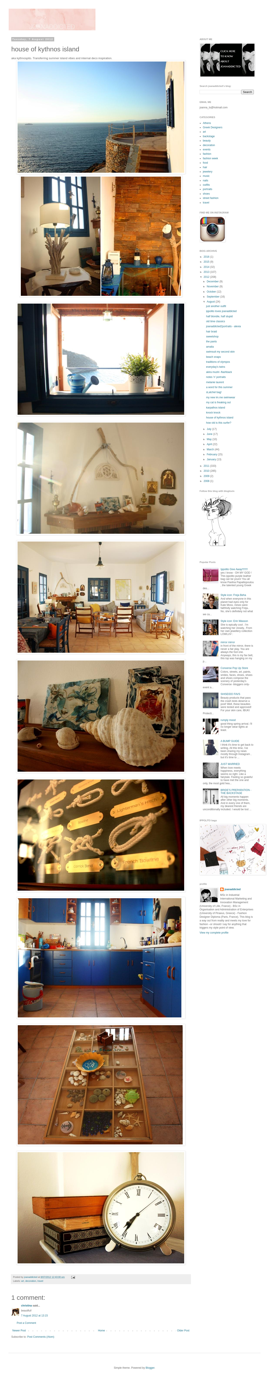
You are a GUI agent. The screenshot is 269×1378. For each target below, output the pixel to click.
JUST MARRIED (230, 764)
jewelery (207, 171)
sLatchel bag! (213, 392)
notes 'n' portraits (216, 377)
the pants (211, 341)
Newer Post (19, 1330)
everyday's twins (215, 366)
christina (26, 1305)
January (212, 459)
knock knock (213, 412)
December (213, 281)
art (22, 1281)
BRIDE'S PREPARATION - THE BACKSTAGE (236, 792)
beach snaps (213, 356)
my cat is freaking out (218, 402)
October (212, 291)
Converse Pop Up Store (234, 668)
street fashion (210, 198)
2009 (207, 476)
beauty (207, 140)
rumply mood (228, 720)
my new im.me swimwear (220, 397)
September (213, 296)
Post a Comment (26, 1322)
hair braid (211, 331)
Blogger (150, 1367)
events (206, 149)
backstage (209, 136)
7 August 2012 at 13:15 (34, 1315)
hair (205, 167)
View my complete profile (214, 932)
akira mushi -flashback (219, 372)
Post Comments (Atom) (40, 1336)
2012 (207, 276)
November (213, 286)
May (209, 439)
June (210, 434)
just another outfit (216, 306)
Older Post (183, 1330)
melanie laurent (215, 382)
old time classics (215, 321)
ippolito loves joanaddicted (221, 311)
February (212, 454)
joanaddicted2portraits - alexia (223, 326)
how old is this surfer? (218, 422)
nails (205, 180)
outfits (206, 184)
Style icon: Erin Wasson (234, 621)
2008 (207, 481)
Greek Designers (212, 127)
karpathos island (215, 407)
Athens (207, 123)
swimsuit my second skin (220, 351)
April (210, 444)
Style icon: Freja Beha (233, 595)
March (211, 449)
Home (101, 1330)
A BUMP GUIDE (230, 741)
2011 (207, 465)
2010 (207, 470)
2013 (207, 271)
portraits (207, 189)
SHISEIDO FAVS (230, 694)
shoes (206, 193)
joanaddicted (31, 1277)
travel (40, 1281)
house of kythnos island (219, 417)
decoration (30, 1281)
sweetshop (212, 336)
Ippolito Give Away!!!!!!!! (234, 569)
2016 (207, 256)
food (205, 162)
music (206, 175)
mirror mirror (228, 642)
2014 (207, 266)
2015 (207, 261)
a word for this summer (219, 387)
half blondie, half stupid (219, 316)
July (209, 429)
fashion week (210, 158)
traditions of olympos (218, 361)
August (211, 301)
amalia (210, 346)
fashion (207, 153)
